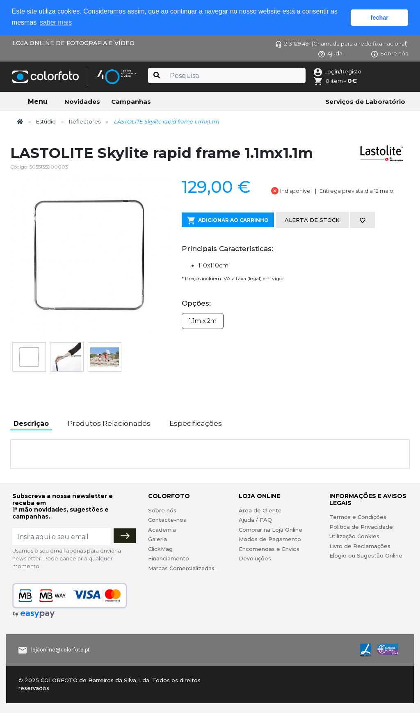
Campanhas (131, 101)
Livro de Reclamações (359, 546)
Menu (38, 101)
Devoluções (255, 558)
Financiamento (168, 558)
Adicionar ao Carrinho (228, 220)
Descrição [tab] (31, 423)
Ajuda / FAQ (255, 519)
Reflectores (84, 121)
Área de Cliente (260, 510)
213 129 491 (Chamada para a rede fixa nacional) (341, 43)
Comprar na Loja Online (270, 529)
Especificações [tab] (195, 423)
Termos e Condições (357, 517)
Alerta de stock (312, 220)
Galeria (157, 539)
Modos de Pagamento (270, 539)
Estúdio (46, 121)
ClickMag (160, 549)
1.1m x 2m (203, 321)
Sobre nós (389, 53)
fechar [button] (379, 17)
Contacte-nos (167, 519)
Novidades (82, 101)
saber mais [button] (56, 22)
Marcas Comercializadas (181, 568)
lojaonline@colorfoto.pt (60, 650)
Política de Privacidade (361, 526)
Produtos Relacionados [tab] (109, 423)
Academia (162, 529)
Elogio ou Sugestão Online (365, 555)
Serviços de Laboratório (365, 101)
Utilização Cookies (354, 536)
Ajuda (330, 53)
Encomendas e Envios (269, 549)
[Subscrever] (125, 535)
